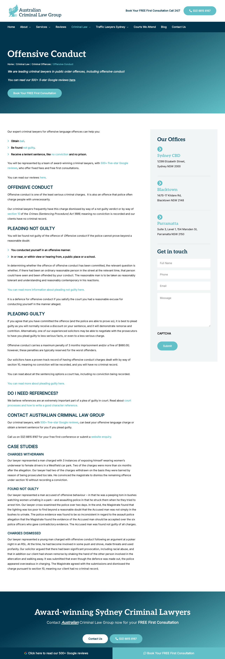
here (43, 177)
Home (11, 64)
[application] (29, 27)
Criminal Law (22, 64)
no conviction (59, 154)
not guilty (28, 147)
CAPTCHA (164, 333)
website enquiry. (101, 436)
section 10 (14, 213)
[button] (25, 27)
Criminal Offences (41, 64)
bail (22, 141)
